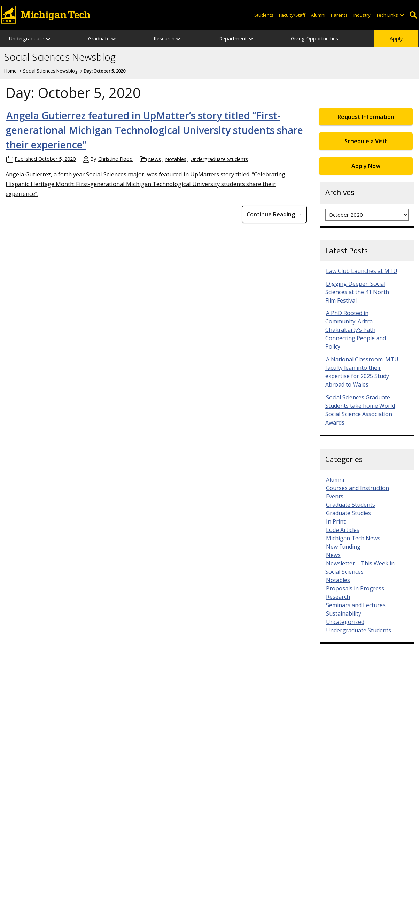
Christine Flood (115, 158)
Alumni (318, 15)
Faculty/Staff (292, 15)
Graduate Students (350, 505)
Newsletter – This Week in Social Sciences (360, 567)
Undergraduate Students (219, 159)
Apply (396, 38)
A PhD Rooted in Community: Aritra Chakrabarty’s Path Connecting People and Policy (355, 329)
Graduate (99, 38)
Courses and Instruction (357, 488)
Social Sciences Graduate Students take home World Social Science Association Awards (360, 410)
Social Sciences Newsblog (60, 57)
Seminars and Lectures (356, 605)
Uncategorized (345, 622)
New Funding (343, 546)
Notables (175, 159)
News (154, 159)
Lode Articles (342, 530)
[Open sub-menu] (401, 15)
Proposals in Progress (355, 588)
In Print (336, 521)
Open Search (414, 15)
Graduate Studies (348, 513)
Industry (362, 15)
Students (263, 15)
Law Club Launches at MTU (361, 271)
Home (10, 71)
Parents (339, 15)
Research (164, 38)
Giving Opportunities (314, 38)
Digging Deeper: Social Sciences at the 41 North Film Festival (357, 292)
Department (232, 38)
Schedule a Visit (365, 141)
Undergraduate (26, 38)
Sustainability (343, 613)
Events (334, 496)
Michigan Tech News (353, 538)
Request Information (365, 117)
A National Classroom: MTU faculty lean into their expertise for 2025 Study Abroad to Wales (361, 372)
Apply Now (365, 166)
